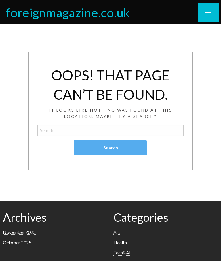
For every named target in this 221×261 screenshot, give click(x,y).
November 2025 (19, 232)
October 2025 (17, 242)
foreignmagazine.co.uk (68, 12)
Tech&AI (122, 252)
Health (120, 242)
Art (116, 232)
